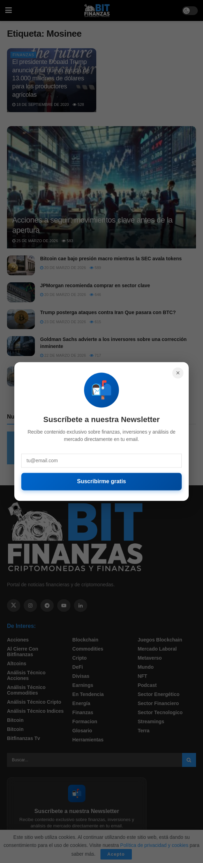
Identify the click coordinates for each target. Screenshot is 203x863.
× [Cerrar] (178, 373)
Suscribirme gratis (101, 481)
